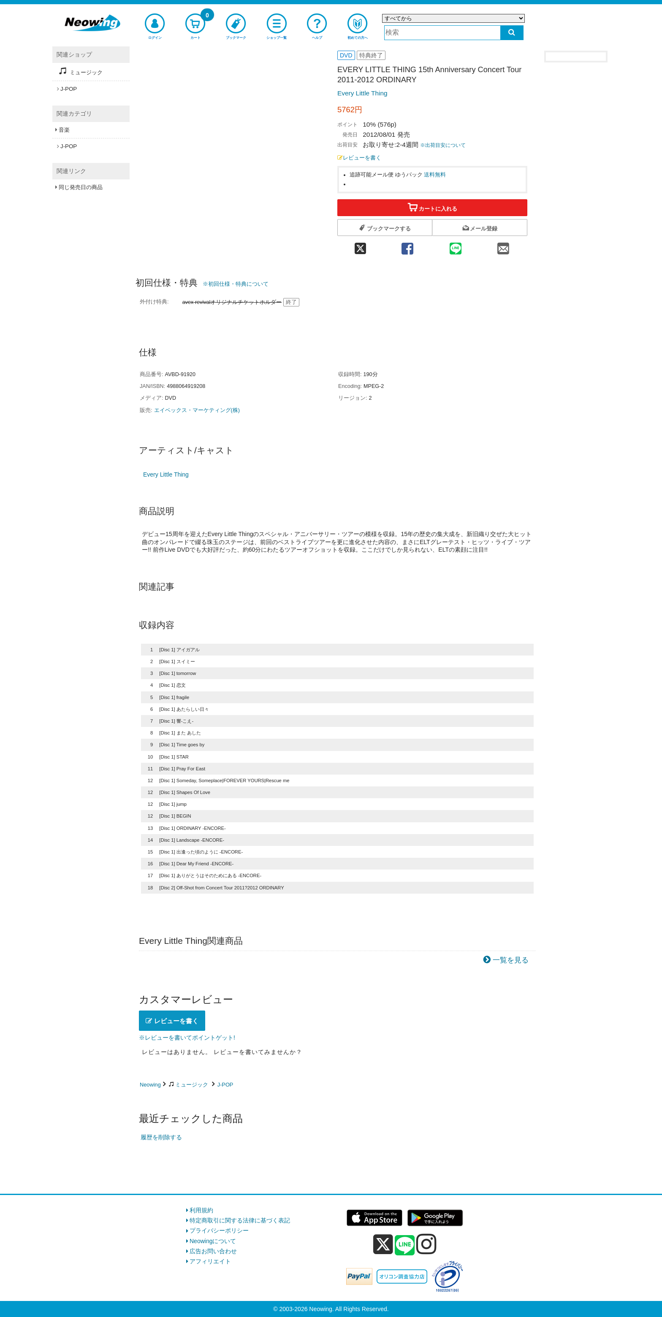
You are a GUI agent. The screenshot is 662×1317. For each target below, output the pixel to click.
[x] (383, 1244)
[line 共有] (455, 245)
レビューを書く (359, 158)
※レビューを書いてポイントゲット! (187, 1037)
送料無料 (435, 175)
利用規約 (201, 1210)
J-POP (225, 1084)
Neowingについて (213, 1241)
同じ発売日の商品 (81, 187)
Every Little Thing (362, 93)
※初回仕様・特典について (236, 284)
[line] (405, 1246)
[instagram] (426, 1244)
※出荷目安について (443, 145)
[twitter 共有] (360, 245)
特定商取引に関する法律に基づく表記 (240, 1220)
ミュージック (191, 1084)
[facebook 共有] (407, 245)
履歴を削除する (161, 1137)
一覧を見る (511, 960)
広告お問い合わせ (213, 1251)
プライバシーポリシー (219, 1230)
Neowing (150, 1084)
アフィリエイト (210, 1261)
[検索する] (512, 32)
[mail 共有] (503, 245)
